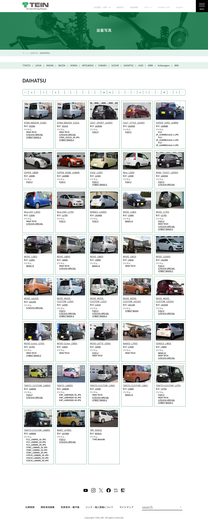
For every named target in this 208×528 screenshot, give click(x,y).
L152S (98, 305)
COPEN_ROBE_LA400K (68, 172)
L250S (32, 215)
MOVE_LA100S (163, 256)
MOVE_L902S (129, 256)
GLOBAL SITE (164, 7)
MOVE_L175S (162, 211)
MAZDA (61, 65)
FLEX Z (95, 132)
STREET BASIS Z (33, 137)
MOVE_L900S (96, 256)
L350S (98, 389)
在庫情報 (30, 507)
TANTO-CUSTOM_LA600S (37, 430)
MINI (176, 65)
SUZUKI (115, 65)
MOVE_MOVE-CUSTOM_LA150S (165, 300)
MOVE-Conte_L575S (34, 343)
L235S (98, 176)
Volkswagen (163, 65)
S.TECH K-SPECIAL (34, 134)
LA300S (98, 215)
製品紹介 (120, 7)
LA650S (32, 389)
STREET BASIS (131, 311)
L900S (98, 260)
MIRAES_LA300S (98, 211)
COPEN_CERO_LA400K (167, 122)
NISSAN (49, 65)
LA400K (164, 126)
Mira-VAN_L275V (65, 211)
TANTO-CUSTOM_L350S (102, 385)
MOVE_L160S (129, 211)
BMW (150, 65)
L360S (131, 389)
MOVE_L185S (30, 256)
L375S (164, 389)
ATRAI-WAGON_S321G (68, 122)
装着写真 (34, 53)
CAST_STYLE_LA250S (134, 122)
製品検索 (134, 7)
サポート (148, 7)
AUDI (140, 65)
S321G (65, 126)
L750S (131, 347)
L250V (131, 176)
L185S (32, 260)
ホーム (25, 53)
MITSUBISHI (87, 65)
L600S (65, 260)
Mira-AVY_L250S (32, 211)
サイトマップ (126, 507)
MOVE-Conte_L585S (67, 343)
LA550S (164, 176)
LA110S (32, 302)
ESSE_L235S (96, 172)
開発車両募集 (48, 507)
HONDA (73, 65)
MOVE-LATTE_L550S (100, 343)
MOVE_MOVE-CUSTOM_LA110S (132, 300)
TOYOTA (26, 65)
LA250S (98, 126)
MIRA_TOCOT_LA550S (167, 172)
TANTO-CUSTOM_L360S (135, 385)
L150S (65, 305)
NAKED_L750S (130, 343)
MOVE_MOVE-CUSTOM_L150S (65, 300)
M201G (98, 433)
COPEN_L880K (31, 172)
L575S (32, 347)
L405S (164, 347)
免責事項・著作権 (70, 507)
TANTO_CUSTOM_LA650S (37, 385)
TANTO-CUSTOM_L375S (168, 385)
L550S (98, 347)
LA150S (164, 305)
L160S (131, 215)
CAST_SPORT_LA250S (101, 122)
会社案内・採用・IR (102, 7)
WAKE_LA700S (64, 430)
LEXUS (38, 65)
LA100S (164, 260)
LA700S (65, 433)
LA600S (32, 433)
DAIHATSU (128, 65)
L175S (164, 215)
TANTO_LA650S (65, 385)
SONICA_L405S (163, 343)
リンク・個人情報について (99, 507)
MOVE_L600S (63, 256)
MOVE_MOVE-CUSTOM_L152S (98, 300)
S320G (32, 126)
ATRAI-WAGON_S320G (35, 122)
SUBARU (102, 65)
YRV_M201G (96, 430)
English (179, 7)
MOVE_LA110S (31, 298)
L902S (131, 260)
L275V (65, 215)
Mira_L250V (128, 172)
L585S (65, 347)
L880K (32, 176)
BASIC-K (129, 221)
